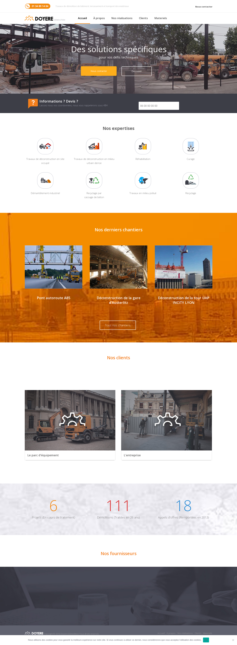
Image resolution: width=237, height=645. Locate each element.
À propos (99, 18)
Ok (206, 640)
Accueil (82, 18)
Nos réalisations (121, 18)
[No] (233, 640)
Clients (143, 18)
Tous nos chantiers (118, 325)
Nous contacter (203, 6)
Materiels (160, 18)
